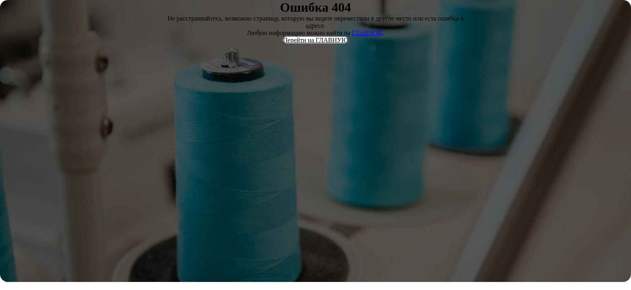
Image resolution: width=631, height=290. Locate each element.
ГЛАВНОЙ (367, 32)
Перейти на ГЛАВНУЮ (315, 40)
